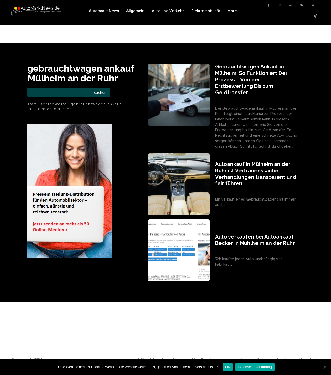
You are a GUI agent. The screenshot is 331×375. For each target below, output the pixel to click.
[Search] (100, 92)
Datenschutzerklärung (255, 367)
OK (227, 367)
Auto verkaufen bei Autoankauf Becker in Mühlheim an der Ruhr (255, 240)
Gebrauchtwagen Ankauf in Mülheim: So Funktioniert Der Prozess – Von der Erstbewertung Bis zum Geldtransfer (251, 80)
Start (32, 104)
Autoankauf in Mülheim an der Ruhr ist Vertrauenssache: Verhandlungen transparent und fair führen (255, 174)
